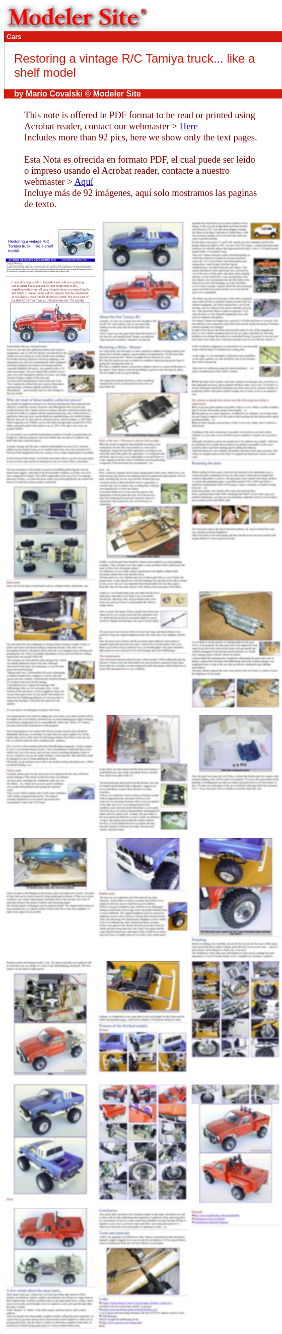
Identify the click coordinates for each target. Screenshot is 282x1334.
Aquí (84, 181)
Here (189, 126)
